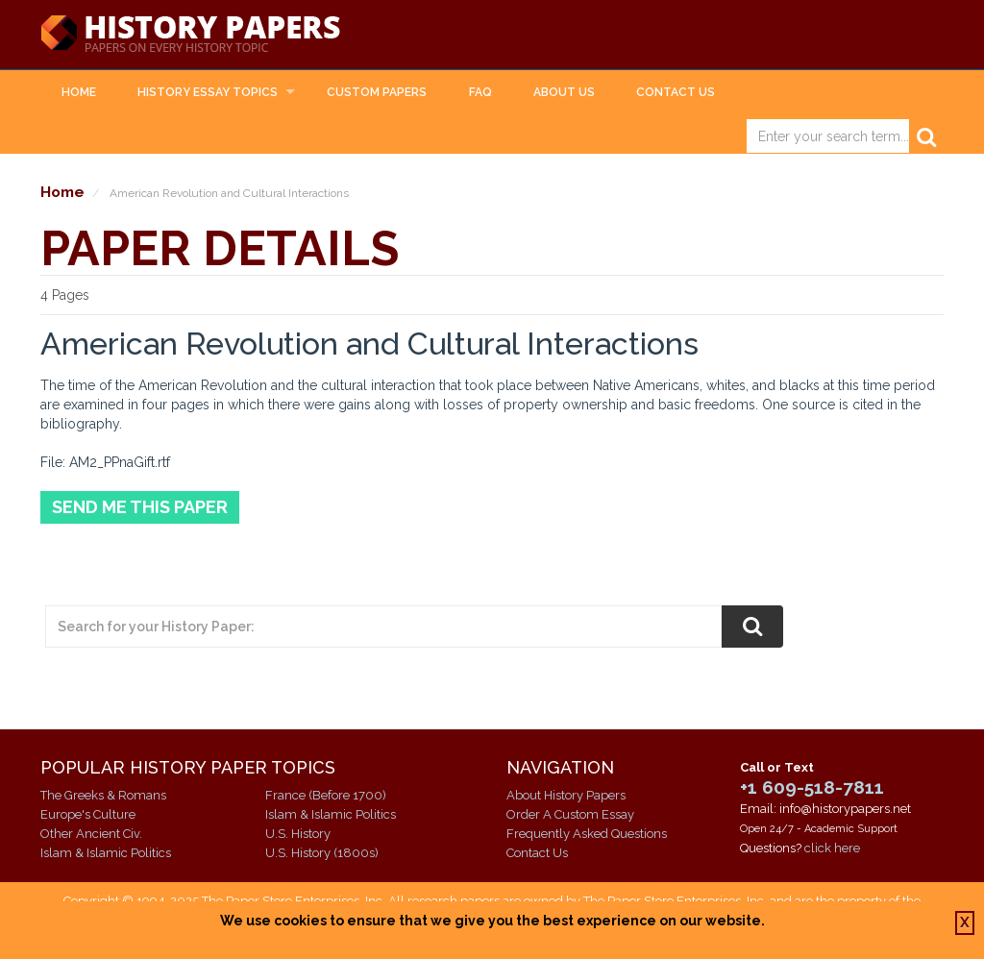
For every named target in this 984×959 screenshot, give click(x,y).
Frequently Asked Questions (586, 833)
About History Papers (566, 795)
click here (832, 848)
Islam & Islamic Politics (105, 853)
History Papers (190, 34)
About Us (564, 92)
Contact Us (675, 92)
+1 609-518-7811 (812, 787)
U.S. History (298, 833)
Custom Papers (377, 92)
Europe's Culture (87, 814)
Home (79, 92)
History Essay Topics (207, 92)
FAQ (480, 92)
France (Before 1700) (325, 795)
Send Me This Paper (140, 507)
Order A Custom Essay (570, 814)
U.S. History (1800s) (322, 853)
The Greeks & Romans (103, 795)
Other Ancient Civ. (91, 833)
